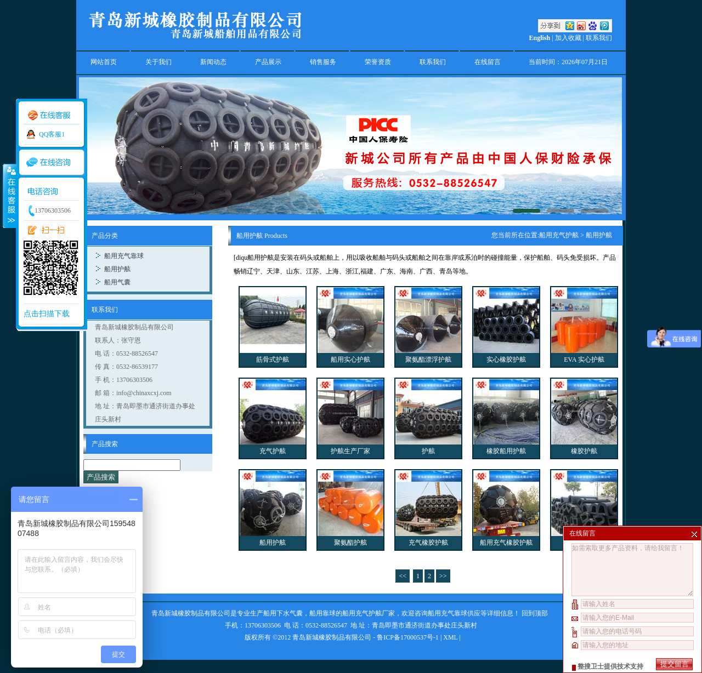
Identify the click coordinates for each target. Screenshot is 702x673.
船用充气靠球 (124, 256)
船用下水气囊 (283, 613)
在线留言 (487, 62)
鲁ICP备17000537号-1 (408, 637)
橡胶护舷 (584, 451)
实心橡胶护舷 (506, 359)
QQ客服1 (52, 134)
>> (443, 576)
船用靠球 (322, 613)
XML (450, 637)
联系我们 (599, 38)
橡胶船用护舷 (506, 451)
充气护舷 (272, 451)
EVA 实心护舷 (584, 359)
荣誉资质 (378, 62)
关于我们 (158, 62)
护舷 (428, 451)
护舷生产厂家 (350, 451)
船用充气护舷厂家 (368, 613)
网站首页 (103, 62)
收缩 (9, 195)
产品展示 (268, 62)
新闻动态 (213, 62)
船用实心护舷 (350, 359)
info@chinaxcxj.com (144, 393)
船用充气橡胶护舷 (506, 542)
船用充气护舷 (559, 235)
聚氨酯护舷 (350, 542)
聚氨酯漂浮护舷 (428, 359)
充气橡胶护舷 (428, 542)
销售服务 (323, 62)
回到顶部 (535, 613)
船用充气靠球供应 (454, 613)
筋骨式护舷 (272, 359)
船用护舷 (117, 269)
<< (402, 576)
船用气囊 (117, 282)
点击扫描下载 (47, 314)
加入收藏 (568, 38)
